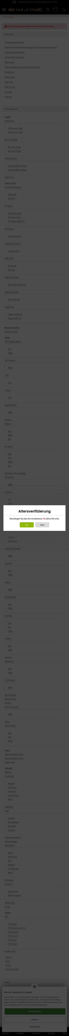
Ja (27, 525)
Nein (42, 525)
